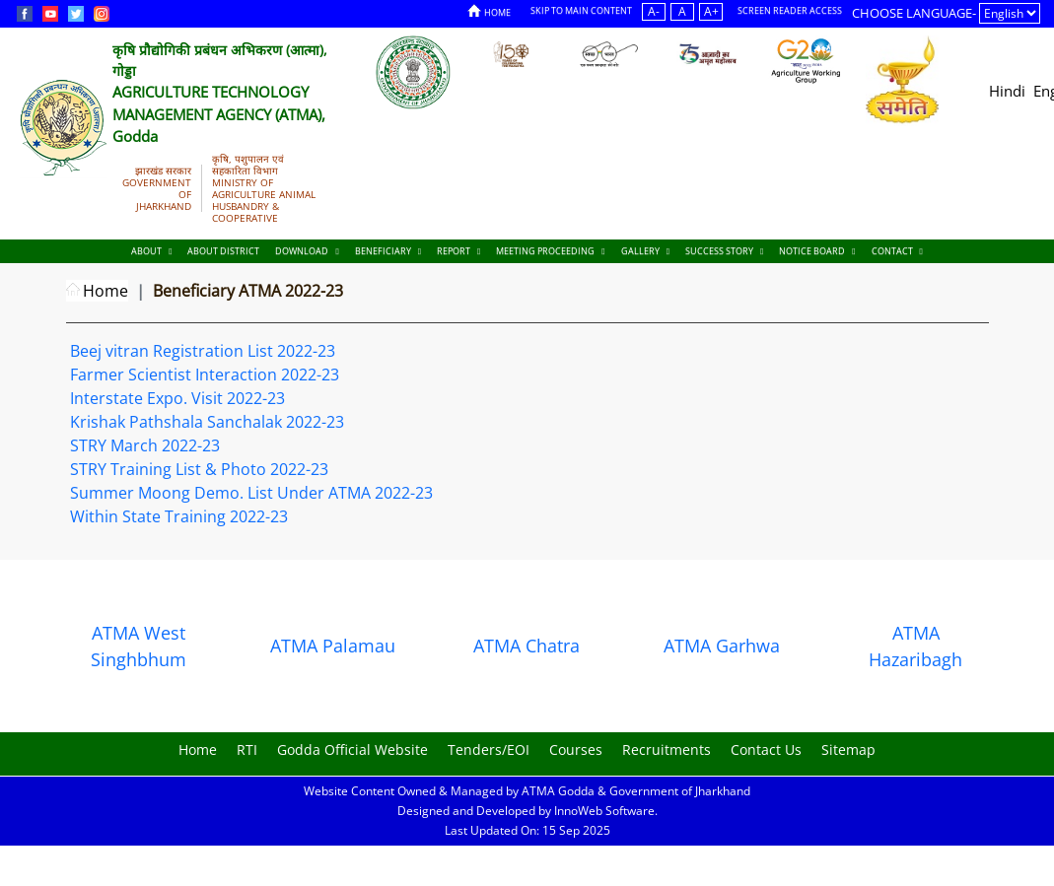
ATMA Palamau (332, 645)
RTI (247, 749)
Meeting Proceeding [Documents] (550, 250)
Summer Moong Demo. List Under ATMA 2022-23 (251, 493)
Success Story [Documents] (724, 250)
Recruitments (666, 749)
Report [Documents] (458, 250)
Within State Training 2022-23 (179, 516)
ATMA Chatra (526, 645)
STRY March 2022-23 (145, 445)
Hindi (1007, 91)
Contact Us (766, 749)
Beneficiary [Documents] (388, 250)
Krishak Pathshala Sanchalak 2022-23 (207, 422)
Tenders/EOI (488, 749)
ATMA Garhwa (722, 645)
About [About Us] (151, 250)
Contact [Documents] (897, 250)
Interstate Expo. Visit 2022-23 (177, 398)
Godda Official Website (352, 749)
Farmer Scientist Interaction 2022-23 (204, 374)
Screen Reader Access (790, 10)
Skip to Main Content (581, 10)
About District (223, 250)
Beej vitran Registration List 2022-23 (202, 351)
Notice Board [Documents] (817, 250)
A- (654, 11)
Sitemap (848, 749)
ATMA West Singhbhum (138, 646)
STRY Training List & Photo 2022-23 (199, 469)
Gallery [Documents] (645, 250)
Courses (575, 749)
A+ (711, 11)
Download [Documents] (306, 250)
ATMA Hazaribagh (915, 646)
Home (489, 11)
